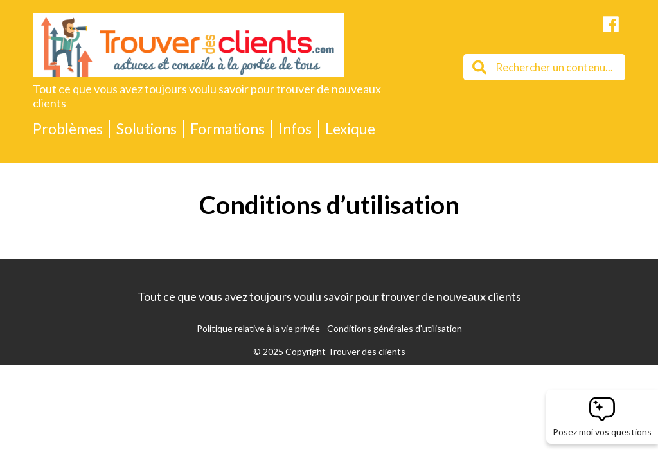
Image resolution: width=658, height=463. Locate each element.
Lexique (350, 129)
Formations (227, 129)
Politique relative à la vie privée (258, 328)
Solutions (146, 129)
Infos (295, 129)
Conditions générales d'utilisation (394, 328)
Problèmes (68, 129)
